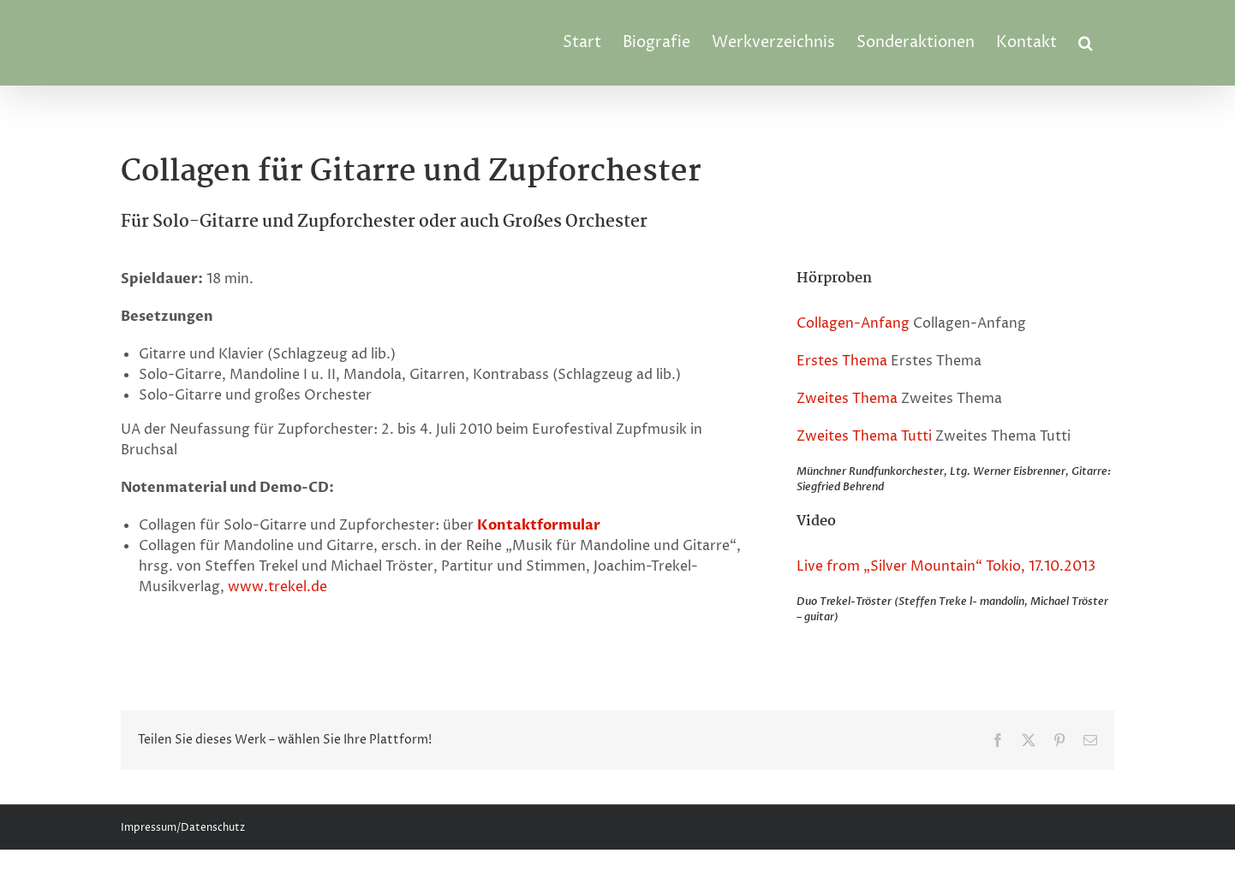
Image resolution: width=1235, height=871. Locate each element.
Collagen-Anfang (853, 323)
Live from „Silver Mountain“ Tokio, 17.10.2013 (945, 566)
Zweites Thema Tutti (864, 436)
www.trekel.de (277, 587)
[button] (1085, 43)
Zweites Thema (847, 398)
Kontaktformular (538, 525)
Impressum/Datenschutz (183, 828)
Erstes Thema (841, 361)
